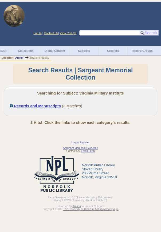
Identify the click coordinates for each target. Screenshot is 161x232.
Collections (25, 50)
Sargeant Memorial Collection (80, 148)
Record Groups (142, 50)
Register (84, 142)
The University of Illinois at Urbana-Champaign (91, 209)
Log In (38, 33)
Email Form (88, 151)
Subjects (84, 50)
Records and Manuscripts (35, 106)
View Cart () (68, 33)
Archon (19, 57)
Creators (113, 50)
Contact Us (51, 33)
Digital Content (55, 50)
